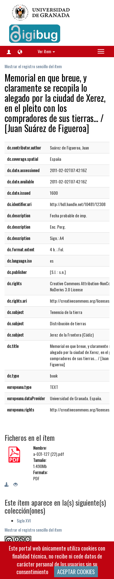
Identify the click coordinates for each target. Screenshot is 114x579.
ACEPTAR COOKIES (76, 572)
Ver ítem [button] (46, 51)
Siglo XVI (24, 520)
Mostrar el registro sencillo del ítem (33, 66)
